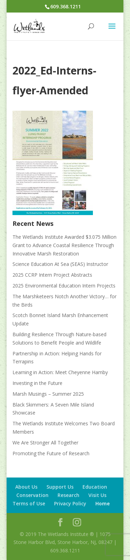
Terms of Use (28, 503)
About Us (26, 486)
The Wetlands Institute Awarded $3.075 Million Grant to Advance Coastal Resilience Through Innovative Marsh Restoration (64, 245)
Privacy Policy (70, 503)
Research (68, 495)
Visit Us (97, 495)
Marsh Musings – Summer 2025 (48, 394)
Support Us (59, 486)
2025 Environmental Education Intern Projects (63, 285)
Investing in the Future (37, 383)
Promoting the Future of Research (50, 453)
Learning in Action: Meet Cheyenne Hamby (60, 372)
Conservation (32, 495)
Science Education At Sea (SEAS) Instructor (60, 264)
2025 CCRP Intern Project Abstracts (52, 274)
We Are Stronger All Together (45, 442)
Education (95, 486)
